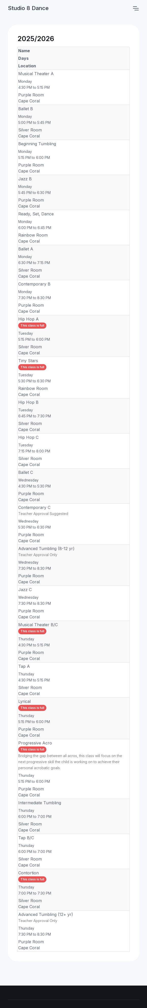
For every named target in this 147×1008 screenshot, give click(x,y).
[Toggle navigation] (135, 8)
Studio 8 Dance (28, 8)
